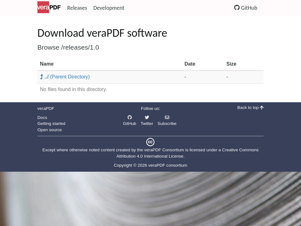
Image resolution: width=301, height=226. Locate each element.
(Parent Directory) (65, 76)
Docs (42, 117)
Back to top (250, 107)
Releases (77, 7)
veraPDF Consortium (164, 150)
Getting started (51, 123)
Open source (49, 129)
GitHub (245, 7)
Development (108, 7)
